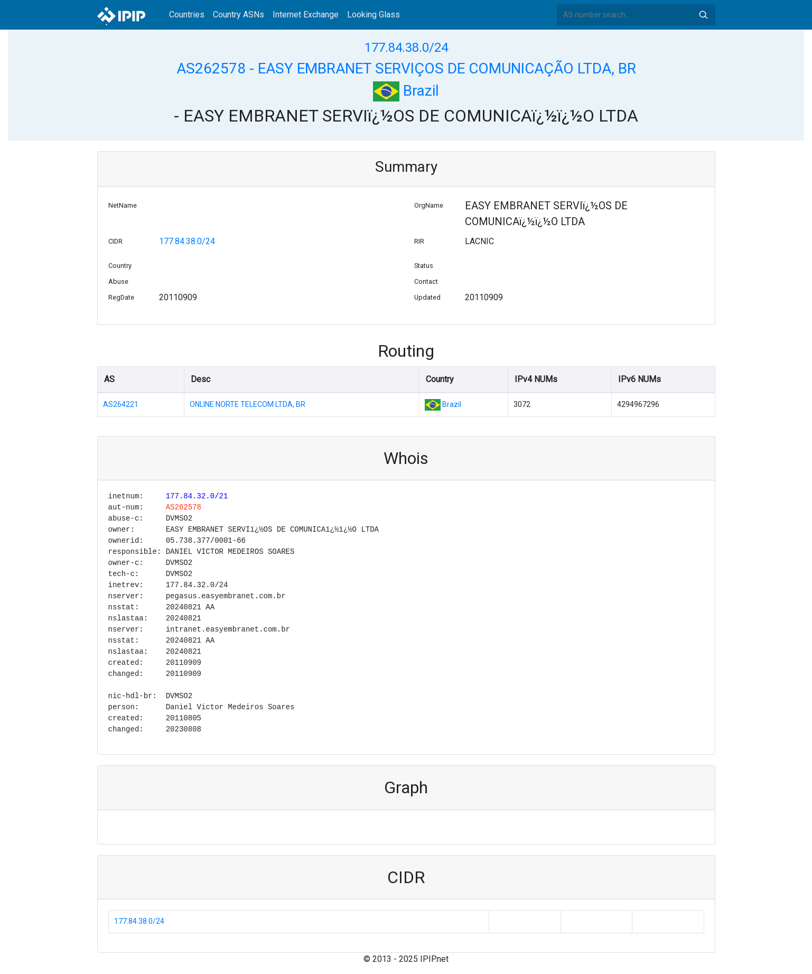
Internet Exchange (306, 15)
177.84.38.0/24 (406, 47)
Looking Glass (373, 15)
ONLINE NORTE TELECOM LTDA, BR (247, 404)
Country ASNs (238, 15)
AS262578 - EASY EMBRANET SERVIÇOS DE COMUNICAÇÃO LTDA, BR (406, 68)
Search (703, 15)
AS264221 (120, 404)
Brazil (406, 90)
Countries (186, 15)
